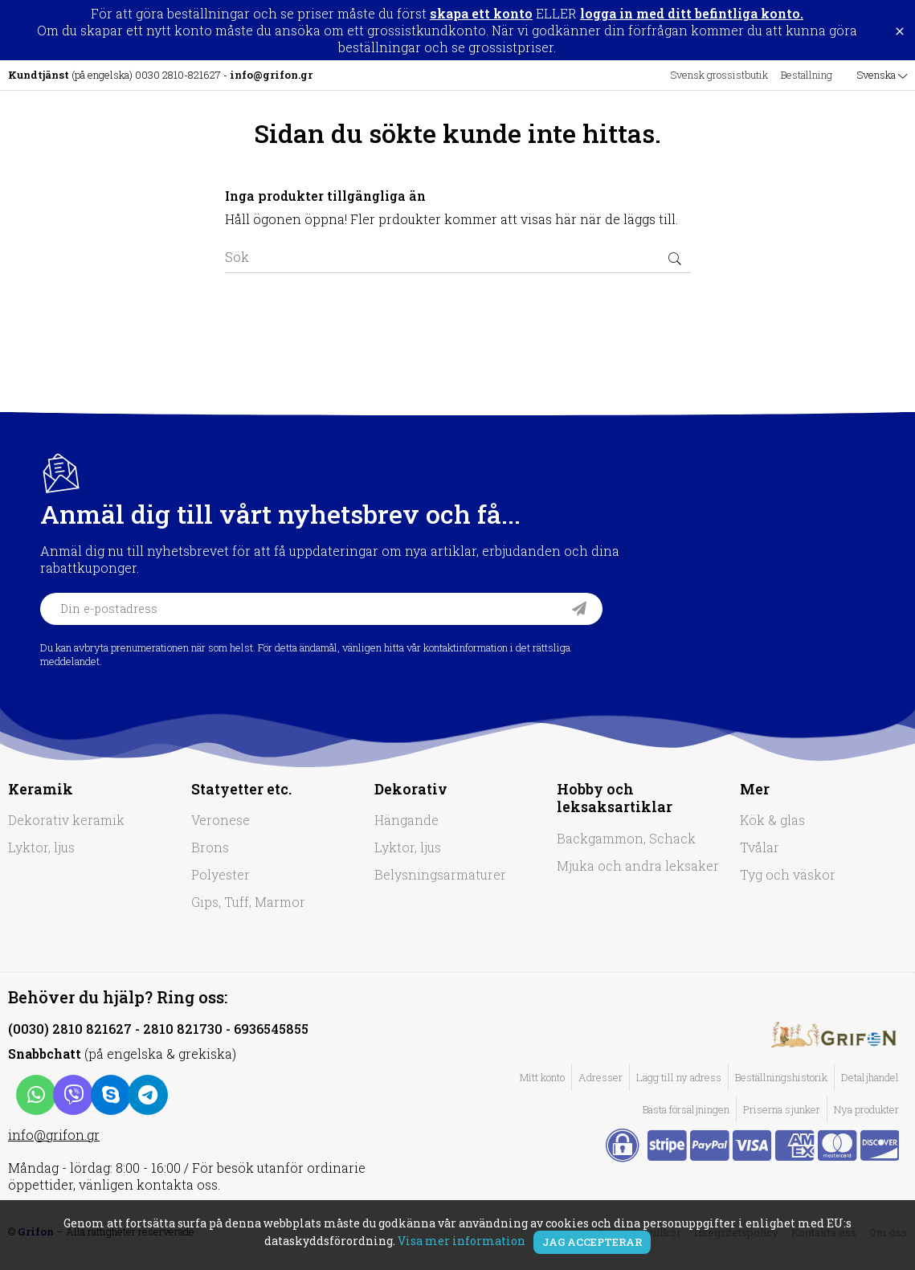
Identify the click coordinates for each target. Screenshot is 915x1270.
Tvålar (759, 847)
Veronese (220, 819)
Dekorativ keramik (66, 819)
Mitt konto (542, 1077)
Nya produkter (866, 1109)
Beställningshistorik (781, 1077)
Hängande (406, 819)
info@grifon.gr (54, 1134)
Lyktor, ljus (41, 847)
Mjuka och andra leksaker (638, 865)
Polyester (220, 874)
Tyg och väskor (787, 874)
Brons (210, 847)
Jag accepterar (592, 1242)
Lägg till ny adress (678, 1077)
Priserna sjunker (781, 1109)
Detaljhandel (870, 1077)
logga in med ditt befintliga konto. (691, 13)
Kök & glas (772, 819)
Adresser (600, 1077)
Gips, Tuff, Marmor (248, 901)
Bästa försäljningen (686, 1109)
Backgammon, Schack (626, 838)
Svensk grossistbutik (719, 74)
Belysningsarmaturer (440, 874)
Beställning (806, 74)
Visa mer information (461, 1240)
